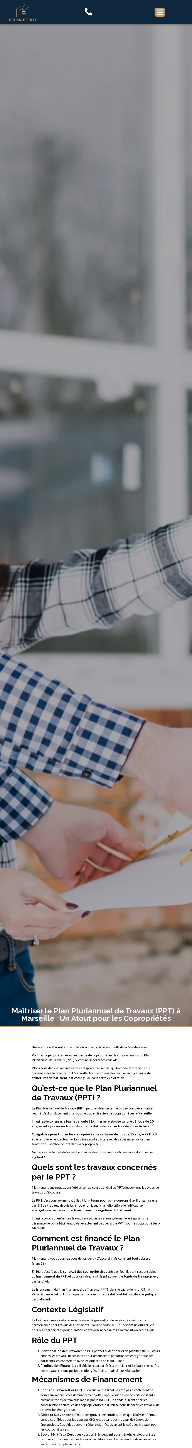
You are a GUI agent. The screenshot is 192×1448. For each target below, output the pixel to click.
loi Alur (45, 1281)
